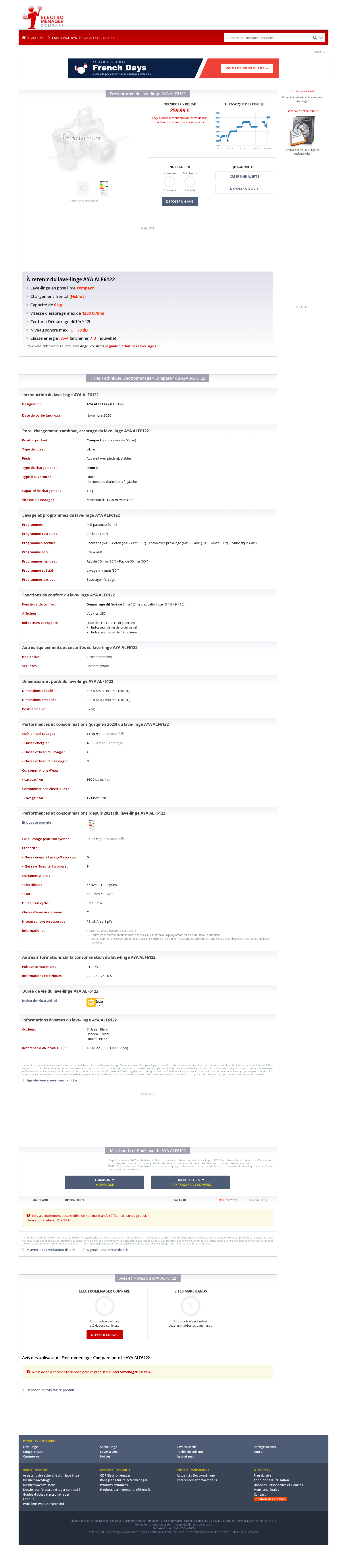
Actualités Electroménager (196, 1475)
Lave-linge (30, 1447)
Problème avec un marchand (43, 1504)
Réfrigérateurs (265, 1447)
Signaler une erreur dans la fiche (51, 1080)
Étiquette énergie (36, 822)
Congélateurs (33, 1452)
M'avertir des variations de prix (51, 1249)
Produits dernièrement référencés (125, 1490)
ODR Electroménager (115, 1475)
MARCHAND (40, 1200)
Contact (260, 1494)
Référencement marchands (197, 1480)
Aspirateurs (185, 1456)
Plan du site (262, 1475)
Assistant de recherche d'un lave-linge (51, 1475)
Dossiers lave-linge (36, 1480)
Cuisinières (31, 1456)
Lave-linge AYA (64, 37)
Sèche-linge (108, 1447)
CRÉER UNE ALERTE (244, 176)
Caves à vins (109, 1452)
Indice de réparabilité (39, 1000)
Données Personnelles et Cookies (278, 1485)
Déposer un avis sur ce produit (50, 1390)
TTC (234, 1200)
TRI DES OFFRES (190, 1182)
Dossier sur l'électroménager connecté (51, 1490)
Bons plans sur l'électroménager (123, 1480)
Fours (258, 1452)
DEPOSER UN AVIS (179, 201)
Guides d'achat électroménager (46, 1494)
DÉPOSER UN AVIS (244, 188)
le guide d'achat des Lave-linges (130, 346)
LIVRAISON (104, 1182)
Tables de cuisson (190, 1452)
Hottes (105, 1456)
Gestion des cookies (270, 1499)
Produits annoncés (114, 1485)
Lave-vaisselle (187, 1447)
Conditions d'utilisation (271, 1480)
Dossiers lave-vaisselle (39, 1485)
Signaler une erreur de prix (107, 1249)
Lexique (28, 1499)
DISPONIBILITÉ (74, 1200)
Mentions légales (266, 1490)
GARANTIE (180, 1200)
